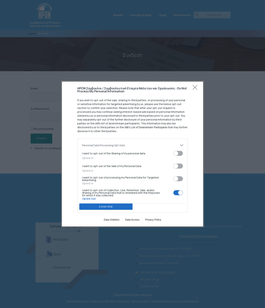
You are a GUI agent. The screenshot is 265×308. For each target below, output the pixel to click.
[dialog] (132, 154)
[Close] (196, 88)
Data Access (132, 219)
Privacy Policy (153, 219)
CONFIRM (106, 206)
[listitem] (132, 145)
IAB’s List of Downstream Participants (145, 127)
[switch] (178, 153)
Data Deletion (111, 219)
